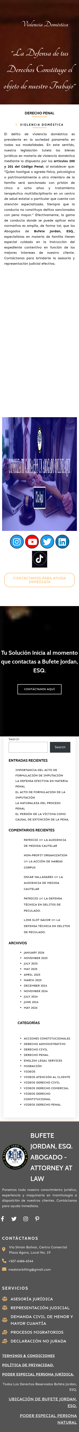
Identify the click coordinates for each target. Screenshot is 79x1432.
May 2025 (30, 969)
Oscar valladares (38, 877)
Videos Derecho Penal (42, 1104)
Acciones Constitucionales (47, 1038)
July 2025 (31, 963)
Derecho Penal (36, 1055)
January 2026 (34, 952)
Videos (29, 1071)
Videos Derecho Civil (42, 1082)
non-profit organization (45, 855)
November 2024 (36, 991)
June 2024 (31, 1002)
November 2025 (36, 958)
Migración (33, 1066)
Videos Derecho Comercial (46, 1088)
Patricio (31, 840)
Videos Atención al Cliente (47, 1077)
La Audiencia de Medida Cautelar (43, 883)
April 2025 (32, 974)
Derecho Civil (36, 1049)
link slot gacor (37, 920)
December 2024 (35, 985)
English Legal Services (43, 1060)
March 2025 (33, 980)
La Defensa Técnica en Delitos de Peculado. (43, 904)
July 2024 (31, 996)
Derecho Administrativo (45, 1044)
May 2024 (30, 1008)
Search (14, 739)
